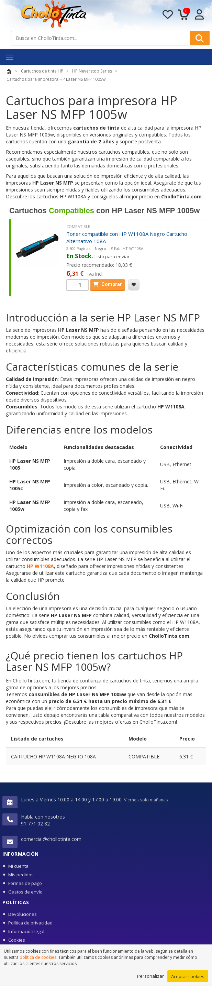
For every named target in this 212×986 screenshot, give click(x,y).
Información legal (26, 931)
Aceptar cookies (187, 977)
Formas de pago (25, 883)
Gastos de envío (25, 892)
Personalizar (150, 977)
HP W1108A (40, 566)
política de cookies (38, 958)
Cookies (16, 940)
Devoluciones (22, 914)
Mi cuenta (18, 866)
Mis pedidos (21, 875)
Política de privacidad (30, 923)
